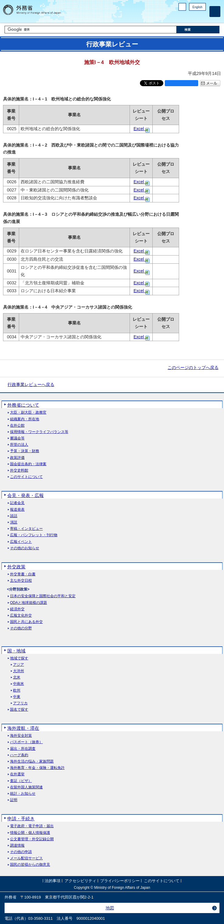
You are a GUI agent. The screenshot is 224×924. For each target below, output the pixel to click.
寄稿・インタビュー (26, 529)
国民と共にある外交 (26, 622)
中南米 (18, 684)
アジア (18, 665)
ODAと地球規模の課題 (28, 603)
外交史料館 (19, 470)
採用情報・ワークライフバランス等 (39, 432)
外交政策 (16, 566)
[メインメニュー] (214, 11)
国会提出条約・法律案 (28, 464)
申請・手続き (21, 818)
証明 (13, 800)
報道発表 (17, 510)
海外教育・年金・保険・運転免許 (37, 768)
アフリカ (20, 703)
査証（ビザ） (21, 781)
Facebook (187, 17)
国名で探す (19, 710)
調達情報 (17, 846)
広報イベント (21, 542)
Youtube (202, 17)
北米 (16, 677)
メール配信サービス (26, 858)
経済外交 (17, 609)
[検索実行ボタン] (198, 29)
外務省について (23, 405)
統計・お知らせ (23, 794)
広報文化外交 (21, 616)
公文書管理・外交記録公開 (32, 839)
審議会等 (17, 438)
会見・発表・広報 (25, 495)
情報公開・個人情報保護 (30, 833)
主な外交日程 (21, 581)
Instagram (195, 17)
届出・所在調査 (23, 749)
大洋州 (18, 671)
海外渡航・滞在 (23, 728)
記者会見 (17, 503)
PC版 (182, 7)
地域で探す (19, 658)
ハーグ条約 (19, 755)
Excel (139, 128)
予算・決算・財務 (24, 451)
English (197, 7)
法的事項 (52, 881)
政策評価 (17, 458)
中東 (16, 697)
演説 (13, 522)
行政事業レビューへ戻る (31, 384)
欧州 (16, 690)
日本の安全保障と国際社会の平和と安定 (43, 596)
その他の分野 (21, 628)
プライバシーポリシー (120, 881)
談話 (13, 516)
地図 (110, 907)
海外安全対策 (21, 736)
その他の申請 (21, 852)
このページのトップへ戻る (193, 367)
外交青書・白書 (23, 574)
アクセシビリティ (80, 881)
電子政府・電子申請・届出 (32, 826)
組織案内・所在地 (24, 419)
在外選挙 (17, 774)
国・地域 (16, 650)
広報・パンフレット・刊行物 (33, 535)
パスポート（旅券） (26, 742)
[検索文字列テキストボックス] (91, 29)
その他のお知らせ (24, 548)
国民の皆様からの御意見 (30, 865)
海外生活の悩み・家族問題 (32, 761)
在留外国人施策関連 (26, 787)
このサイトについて (26, 477)
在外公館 (17, 426)
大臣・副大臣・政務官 (28, 413)
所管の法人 (19, 445)
